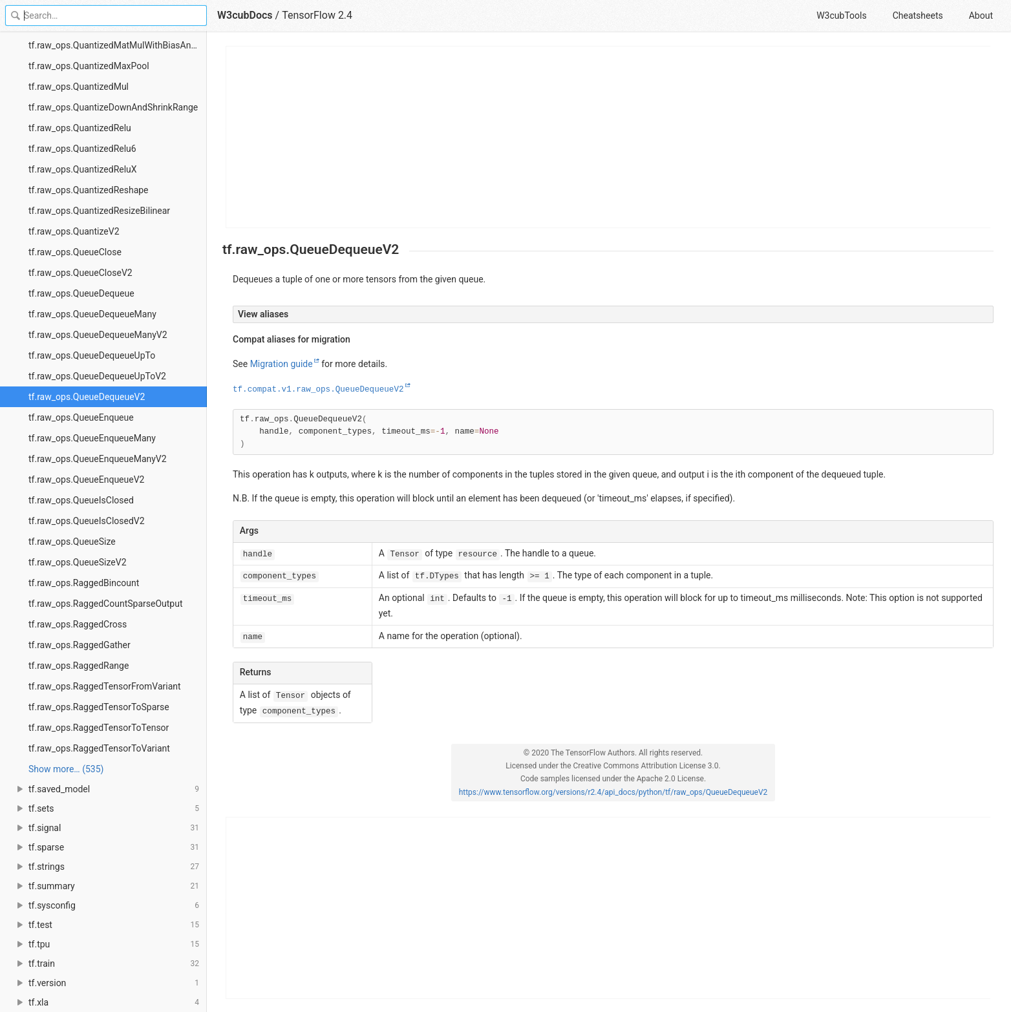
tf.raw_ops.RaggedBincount (83, 583)
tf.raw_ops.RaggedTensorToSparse (98, 707)
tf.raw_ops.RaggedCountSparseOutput (105, 603)
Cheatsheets (918, 15)
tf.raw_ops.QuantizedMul (78, 86)
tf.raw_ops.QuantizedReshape (88, 190)
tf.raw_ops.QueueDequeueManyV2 (97, 335)
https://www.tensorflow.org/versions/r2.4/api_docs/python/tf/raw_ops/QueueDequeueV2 (613, 792)
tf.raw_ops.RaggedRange (78, 665)
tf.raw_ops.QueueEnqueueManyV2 (97, 459)
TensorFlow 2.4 (317, 15)
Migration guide (281, 364)
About (981, 15)
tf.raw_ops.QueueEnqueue (81, 417)
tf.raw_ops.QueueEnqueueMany (92, 438)
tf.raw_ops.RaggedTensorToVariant (99, 748)
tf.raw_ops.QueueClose (75, 252)
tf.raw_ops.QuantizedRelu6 (82, 148)
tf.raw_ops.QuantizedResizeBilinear (99, 211)
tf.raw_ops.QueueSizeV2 (77, 562)
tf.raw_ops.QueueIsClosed (81, 500)
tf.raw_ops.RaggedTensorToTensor (98, 727)
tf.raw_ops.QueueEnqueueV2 (86, 479)
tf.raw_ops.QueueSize (72, 541)
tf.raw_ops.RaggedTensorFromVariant (104, 686)
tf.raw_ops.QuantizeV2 (74, 231)
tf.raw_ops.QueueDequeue (81, 293)
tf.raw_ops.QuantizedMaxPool (88, 66)
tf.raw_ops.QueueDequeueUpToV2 (97, 376)
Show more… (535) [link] (65, 769)
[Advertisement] (608, 137)
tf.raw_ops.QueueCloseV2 (80, 273)
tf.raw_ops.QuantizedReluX (82, 169)
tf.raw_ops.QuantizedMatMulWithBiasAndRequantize (117, 45)
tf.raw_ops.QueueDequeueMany (92, 314)
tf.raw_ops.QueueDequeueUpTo (91, 355)
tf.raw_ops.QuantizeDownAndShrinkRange (113, 107)
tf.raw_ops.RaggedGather (79, 645)
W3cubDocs (245, 15)
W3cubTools (841, 15)
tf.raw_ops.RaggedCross (77, 624)
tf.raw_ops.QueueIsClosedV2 (86, 521)
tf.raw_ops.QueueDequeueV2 (86, 397)
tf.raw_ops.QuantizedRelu (79, 128)
